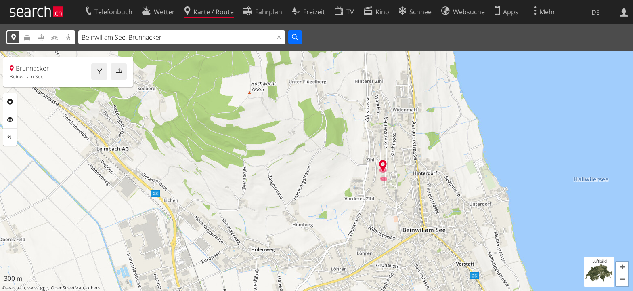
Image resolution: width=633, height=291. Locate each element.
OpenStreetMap (67, 288)
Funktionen (10, 137)
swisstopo (37, 288)
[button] (622, 268)
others (93, 288)
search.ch (15, 288)
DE (595, 12)
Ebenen (10, 119)
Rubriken (10, 101)
